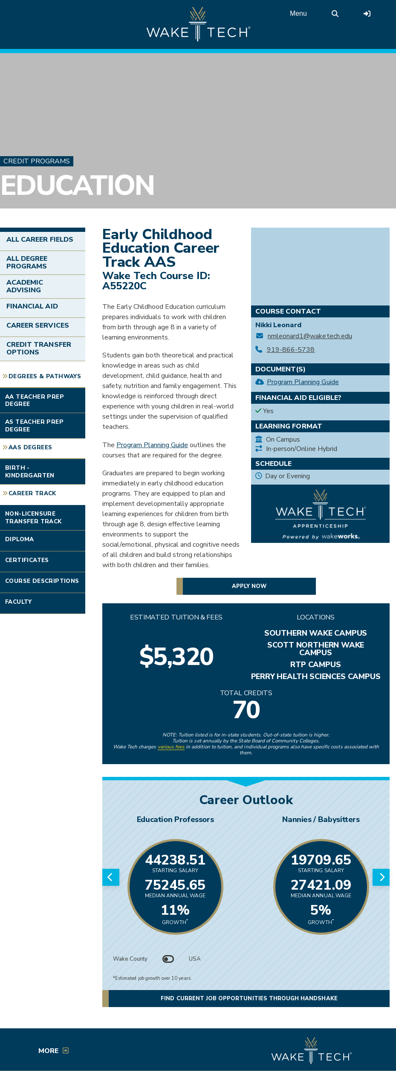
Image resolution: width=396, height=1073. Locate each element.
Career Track (32, 493)
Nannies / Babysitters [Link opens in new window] (320, 819)
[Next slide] (381, 877)
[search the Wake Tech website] (335, 13)
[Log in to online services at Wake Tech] (367, 13)
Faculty (18, 602)
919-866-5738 (291, 349)
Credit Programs (36, 161)
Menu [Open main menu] (298, 13)
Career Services (37, 325)
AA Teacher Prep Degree (34, 400)
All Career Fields (39, 239)
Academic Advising (24, 286)
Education (77, 186)
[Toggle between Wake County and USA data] (168, 959)
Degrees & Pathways (45, 376)
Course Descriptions (42, 581)
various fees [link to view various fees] (171, 746)
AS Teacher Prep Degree (34, 425)
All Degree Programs (26, 262)
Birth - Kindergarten (30, 471)
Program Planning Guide (303, 382)
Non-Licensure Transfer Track (33, 517)
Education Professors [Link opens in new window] (175, 819)
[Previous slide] (110, 877)
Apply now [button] (249, 586)
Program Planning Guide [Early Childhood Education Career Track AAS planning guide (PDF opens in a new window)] (152, 445)
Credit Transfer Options (38, 348)
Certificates (27, 560)
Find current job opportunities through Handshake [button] (249, 998)
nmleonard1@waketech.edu (310, 336)
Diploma (19, 539)
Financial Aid (32, 306)
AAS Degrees (30, 447)
